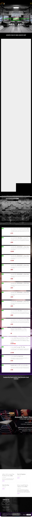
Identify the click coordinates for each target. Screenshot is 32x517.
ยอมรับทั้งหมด (28, 514)
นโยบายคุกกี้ (5, 515)
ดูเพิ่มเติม (3, 480)
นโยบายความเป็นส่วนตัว (19, 514)
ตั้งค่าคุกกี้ (24, 514)
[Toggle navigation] (31, 3)
